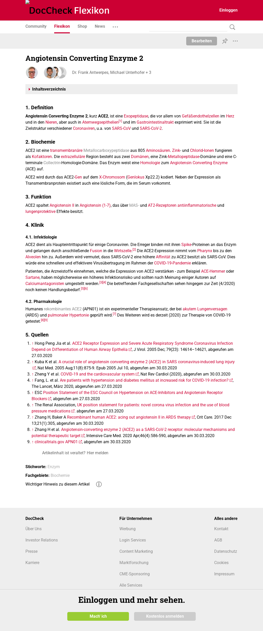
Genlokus (135, 177)
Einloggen (228, 10)
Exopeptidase (136, 116)
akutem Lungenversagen (205, 309)
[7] (114, 314)
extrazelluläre (73, 156)
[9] (46, 320)
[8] (42, 320)
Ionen (209, 150)
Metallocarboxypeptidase (106, 150)
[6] (86, 288)
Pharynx (204, 250)
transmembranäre (66, 150)
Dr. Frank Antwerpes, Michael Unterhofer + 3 (111, 72)
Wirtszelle (123, 250)
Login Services (132, 540)
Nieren (51, 122)
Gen (78, 177)
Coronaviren (84, 128)
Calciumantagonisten (44, 283)
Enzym (54, 466)
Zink (176, 150)
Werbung (127, 528)
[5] (82, 288)
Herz (230, 116)
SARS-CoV (121, 128)
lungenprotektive (40, 211)
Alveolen (33, 256)
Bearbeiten (202, 40)
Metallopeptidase (183, 156)
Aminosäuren (158, 150)
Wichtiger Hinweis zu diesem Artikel (57, 484)
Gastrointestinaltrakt (155, 122)
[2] (134, 249)
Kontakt (221, 528)
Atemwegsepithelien (100, 122)
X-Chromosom (112, 177)
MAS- (134, 205)
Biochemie (60, 475)
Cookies (221, 562)
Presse (31, 551)
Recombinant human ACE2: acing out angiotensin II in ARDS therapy (129, 417)
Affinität (163, 256)
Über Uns (33, 528)
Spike (186, 244)
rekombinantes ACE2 (63, 309)
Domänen (140, 156)
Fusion (96, 250)
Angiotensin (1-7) (95, 205)
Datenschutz (225, 551)
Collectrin (51, 162)
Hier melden (97, 452)
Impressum (224, 573)
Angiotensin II (62, 205)
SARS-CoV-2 (151, 128)
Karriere (32, 562)
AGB (218, 540)
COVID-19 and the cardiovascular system (98, 374)
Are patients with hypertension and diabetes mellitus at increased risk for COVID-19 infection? (144, 380)
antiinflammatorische (196, 205)
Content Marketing (136, 551)
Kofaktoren (42, 156)
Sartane (32, 277)
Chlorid (196, 150)
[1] (120, 121)
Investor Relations (41, 540)
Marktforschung (133, 562)
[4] (104, 282)
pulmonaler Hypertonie (68, 315)
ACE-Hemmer (213, 271)
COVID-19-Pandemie (172, 263)
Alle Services (130, 585)
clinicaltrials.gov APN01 (56, 441)
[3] (101, 282)
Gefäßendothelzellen (200, 116)
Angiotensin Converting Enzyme (199, 162)
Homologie (150, 162)
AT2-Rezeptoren (162, 205)
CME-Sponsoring (134, 573)
